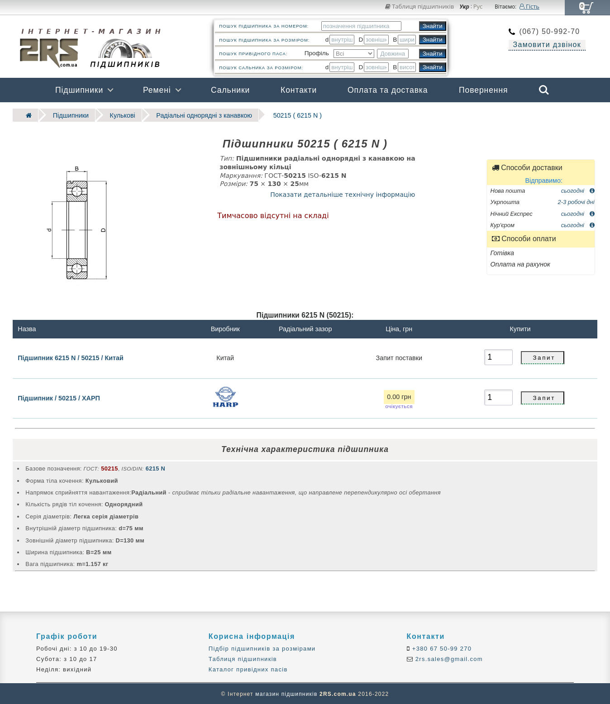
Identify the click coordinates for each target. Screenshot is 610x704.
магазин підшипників (286, 693)
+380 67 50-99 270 (441, 647)
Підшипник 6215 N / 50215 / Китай (71, 357)
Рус (478, 7)
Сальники (230, 90)
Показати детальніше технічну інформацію (342, 193)
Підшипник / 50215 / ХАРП (59, 397)
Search (544, 90)
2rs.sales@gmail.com (448, 658)
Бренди (501, 114)
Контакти (299, 90)
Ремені (157, 90)
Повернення (483, 90)
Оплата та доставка (388, 90)
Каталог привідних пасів (248, 669)
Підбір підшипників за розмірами (262, 647)
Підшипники (79, 90)
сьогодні (578, 189)
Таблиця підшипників (419, 6)
